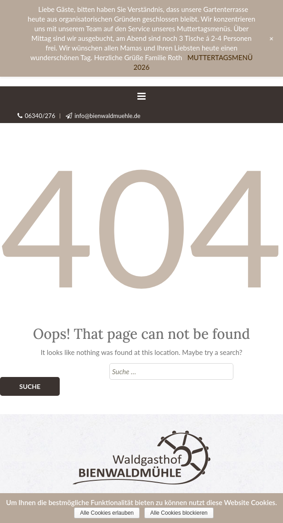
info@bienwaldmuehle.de (107, 115)
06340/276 (40, 115)
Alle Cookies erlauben (107, 513)
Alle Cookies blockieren (179, 513)
